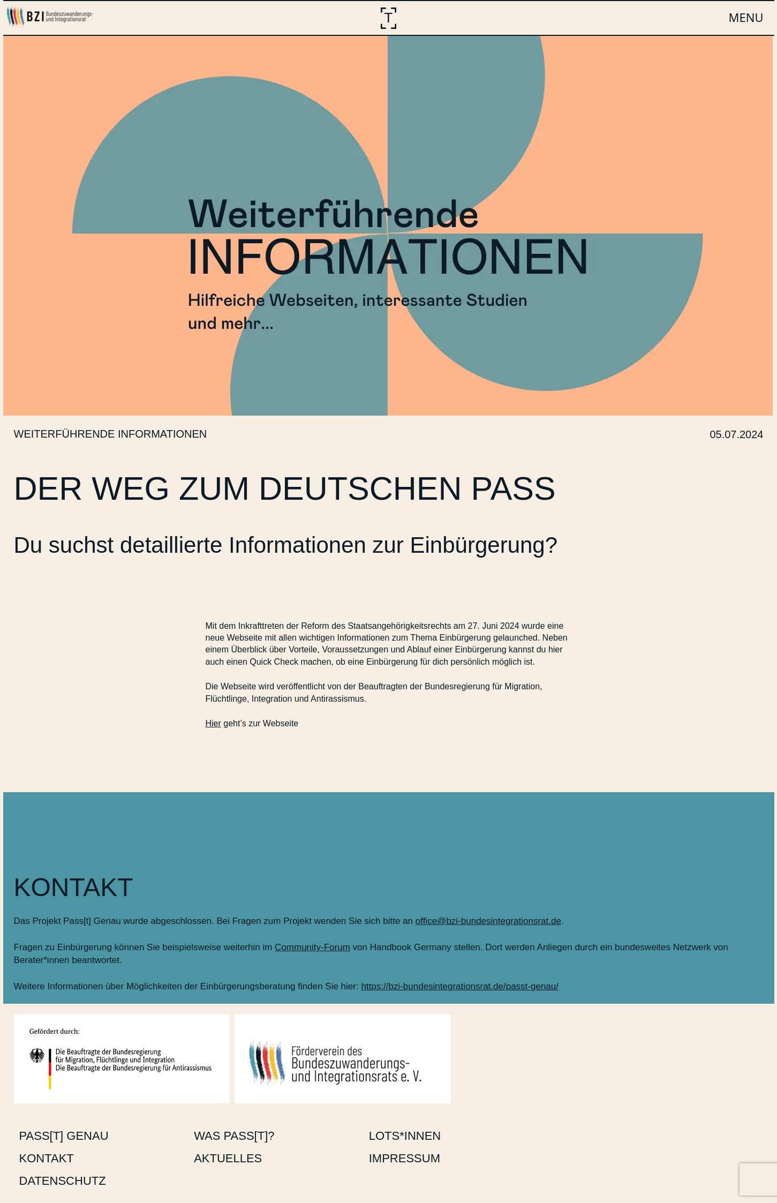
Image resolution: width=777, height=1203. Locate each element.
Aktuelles (228, 1158)
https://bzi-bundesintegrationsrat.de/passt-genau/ (460, 986)
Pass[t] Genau (64, 1135)
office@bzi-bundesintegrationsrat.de (488, 921)
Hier (213, 723)
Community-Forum (312, 947)
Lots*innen (405, 1135)
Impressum (404, 1158)
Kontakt (46, 1158)
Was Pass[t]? (234, 1135)
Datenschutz (62, 1180)
